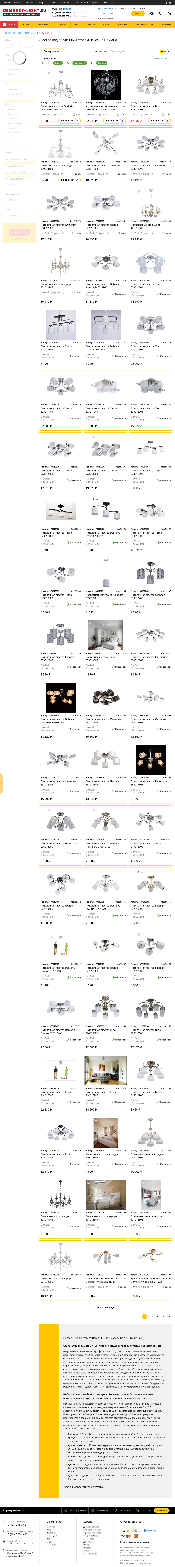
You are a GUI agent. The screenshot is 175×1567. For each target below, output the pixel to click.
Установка (67, 2)
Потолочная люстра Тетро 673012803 (56, 596)
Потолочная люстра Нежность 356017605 (149, 783)
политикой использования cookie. (136, 1555)
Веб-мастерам (89, 1539)
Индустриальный (17, 123)
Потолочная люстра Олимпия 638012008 (58, 783)
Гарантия (29, 2)
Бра (11, 60)
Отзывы (53, 2)
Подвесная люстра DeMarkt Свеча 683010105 (57, 108)
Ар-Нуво (12, 109)
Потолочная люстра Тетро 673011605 (146, 348)
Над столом (79, 63)
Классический (15, 132)
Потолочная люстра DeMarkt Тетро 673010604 (103, 348)
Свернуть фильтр (53, 51)
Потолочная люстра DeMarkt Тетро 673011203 (103, 534)
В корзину (69, 120)
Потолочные (15, 94)
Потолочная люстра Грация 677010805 (147, 907)
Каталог (9, 24)
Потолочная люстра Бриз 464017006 (56, 1093)
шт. (140, 1510)
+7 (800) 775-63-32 (71, 12)
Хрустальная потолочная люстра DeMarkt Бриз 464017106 (105, 108)
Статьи (86, 1551)
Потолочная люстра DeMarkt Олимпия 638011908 (58, 720)
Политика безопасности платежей (134, 1542)
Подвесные (14, 89)
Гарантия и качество (92, 1533)
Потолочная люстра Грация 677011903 (102, 969)
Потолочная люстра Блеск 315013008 (146, 108)
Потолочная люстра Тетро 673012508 (56, 472)
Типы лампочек (90, 1554)
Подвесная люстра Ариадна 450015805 (102, 1156)
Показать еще (105, 1307)
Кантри (12, 128)
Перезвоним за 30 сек (107, 8)
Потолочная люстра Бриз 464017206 (101, 1093)
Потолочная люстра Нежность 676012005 (59, 845)
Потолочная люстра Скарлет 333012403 (148, 596)
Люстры (27, 32)
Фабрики (50, 1530)
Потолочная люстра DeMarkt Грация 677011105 (58, 969)
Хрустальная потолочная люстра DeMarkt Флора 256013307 (105, 1280)
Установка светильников (93, 1530)
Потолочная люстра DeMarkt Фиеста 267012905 (103, 285)
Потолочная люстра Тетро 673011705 (56, 410)
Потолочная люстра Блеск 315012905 (146, 1093)
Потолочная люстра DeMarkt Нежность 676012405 (103, 845)
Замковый (13, 118)
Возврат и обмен (90, 1536)
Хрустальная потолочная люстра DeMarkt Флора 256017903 (150, 1280)
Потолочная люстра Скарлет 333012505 (58, 658)
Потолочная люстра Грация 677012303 (147, 969)
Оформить (162, 1510)
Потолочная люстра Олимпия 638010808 (148, 658)
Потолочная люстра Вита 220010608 (146, 1031)
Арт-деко (13, 114)
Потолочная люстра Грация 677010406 (57, 907)
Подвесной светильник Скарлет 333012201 (104, 596)
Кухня (35, 32)
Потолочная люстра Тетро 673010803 (56, 348)
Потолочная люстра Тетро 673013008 (101, 472)
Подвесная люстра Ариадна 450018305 (147, 1156)
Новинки (50, 1539)
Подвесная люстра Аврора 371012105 (101, 1218)
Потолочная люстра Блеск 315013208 (56, 1156)
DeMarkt (13, 200)
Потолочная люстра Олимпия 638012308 (58, 226)
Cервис (87, 1521)
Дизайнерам (82, 2)
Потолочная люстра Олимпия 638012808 (148, 720)
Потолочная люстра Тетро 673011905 (101, 410)
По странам (51, 1533)
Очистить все (162, 58)
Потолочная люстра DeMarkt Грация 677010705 (103, 907)
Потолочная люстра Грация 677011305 (102, 226)
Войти (169, 2)
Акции (49, 1542)
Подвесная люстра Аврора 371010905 (56, 285)
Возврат (42, 2)
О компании (54, 1521)
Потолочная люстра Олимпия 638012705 (103, 720)
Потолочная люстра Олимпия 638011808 (103, 167)
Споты (13, 74)
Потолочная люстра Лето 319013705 (146, 845)
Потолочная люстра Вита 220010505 (101, 1031)
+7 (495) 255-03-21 (71, 15)
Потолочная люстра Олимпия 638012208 (148, 167)
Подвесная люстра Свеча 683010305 (101, 658)
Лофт (11, 137)
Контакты (108, 2)
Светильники (15, 69)
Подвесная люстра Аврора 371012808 (146, 1218)
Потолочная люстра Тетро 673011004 (146, 472)
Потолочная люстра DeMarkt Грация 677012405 (58, 1031)
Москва (67, 9)
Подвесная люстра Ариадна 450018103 (57, 167)
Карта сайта (51, 1545)
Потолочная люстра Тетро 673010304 (146, 285)
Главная (7, 32)
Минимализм (15, 142)
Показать (19, 232)
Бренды (96, 2)
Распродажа (51, 1536)
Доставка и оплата (11, 2)
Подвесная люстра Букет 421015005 (145, 226)
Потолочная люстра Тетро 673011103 (56, 534)
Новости (87, 1548)
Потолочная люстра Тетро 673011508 (146, 534)
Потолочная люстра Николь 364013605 (102, 783)
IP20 (12, 184)
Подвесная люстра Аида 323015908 (55, 1218)
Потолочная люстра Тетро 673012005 (146, 410)
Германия (14, 215)
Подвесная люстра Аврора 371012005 (56, 1280)
